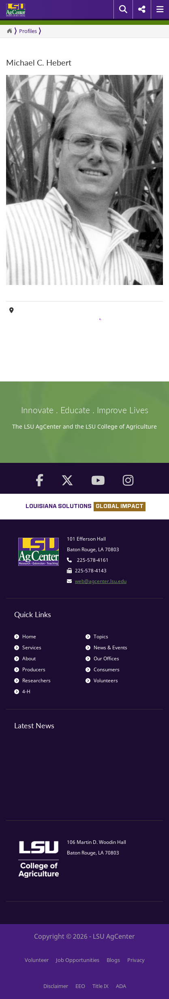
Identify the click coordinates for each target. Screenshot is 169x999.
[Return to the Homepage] (9, 31)
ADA (121, 986)
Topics (97, 636)
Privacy (136, 960)
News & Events (106, 647)
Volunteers (102, 680)
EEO (80, 986)
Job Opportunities (77, 960)
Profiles (28, 31)
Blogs (113, 960)
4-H (22, 691)
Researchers (32, 680)
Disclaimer (55, 986)
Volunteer (37, 960)
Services (27, 647)
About (25, 658)
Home (25, 636)
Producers (29, 669)
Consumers (103, 669)
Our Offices (102, 658)
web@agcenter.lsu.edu (100, 581)
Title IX (100, 986)
